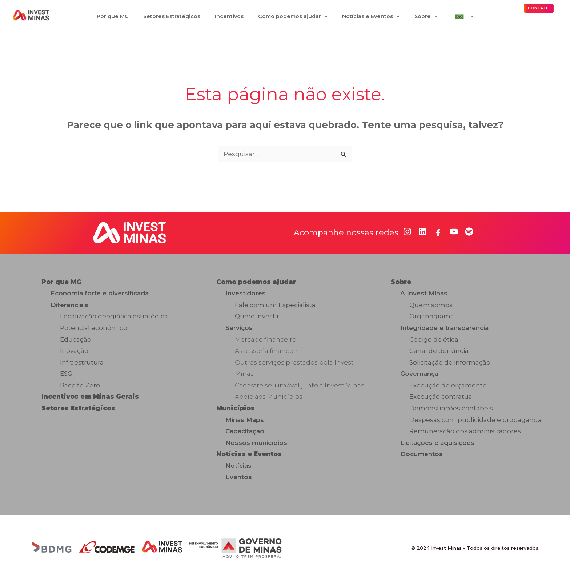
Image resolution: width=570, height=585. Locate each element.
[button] (539, 10)
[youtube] (454, 236)
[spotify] (469, 236)
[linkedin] (423, 236)
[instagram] (407, 236)
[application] (324, 18)
